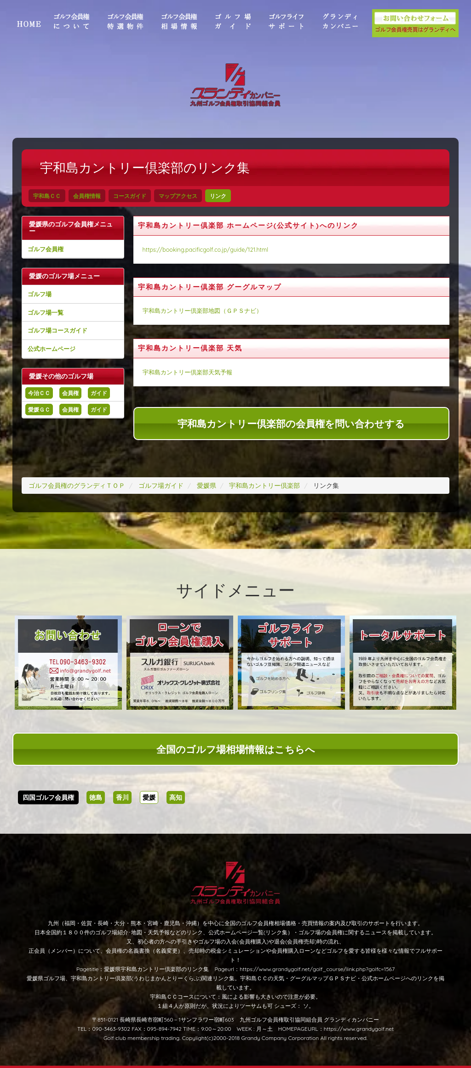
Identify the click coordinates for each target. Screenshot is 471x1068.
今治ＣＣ (39, 393)
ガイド (99, 393)
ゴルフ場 (40, 294)
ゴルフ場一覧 (45, 312)
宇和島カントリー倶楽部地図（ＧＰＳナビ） (202, 310)
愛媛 (149, 797)
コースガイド (129, 195)
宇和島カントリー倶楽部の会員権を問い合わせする (291, 423)
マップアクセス (178, 195)
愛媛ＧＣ (39, 409)
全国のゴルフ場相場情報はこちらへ (235, 749)
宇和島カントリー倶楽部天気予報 (187, 372)
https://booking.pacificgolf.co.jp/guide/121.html (206, 249)
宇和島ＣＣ (47, 195)
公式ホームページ (51, 348)
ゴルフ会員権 (45, 249)
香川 (122, 797)
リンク (218, 195)
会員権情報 (87, 195)
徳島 (95, 797)
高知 (175, 797)
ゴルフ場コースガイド (57, 330)
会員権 (70, 393)
